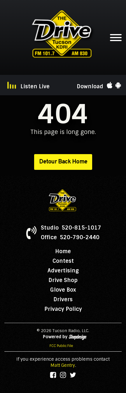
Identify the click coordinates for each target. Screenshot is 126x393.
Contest (63, 261)
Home (63, 251)
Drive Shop (63, 280)
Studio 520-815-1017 (71, 227)
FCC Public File (61, 345)
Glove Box (63, 289)
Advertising (63, 270)
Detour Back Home (63, 162)
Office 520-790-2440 (70, 237)
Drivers (63, 299)
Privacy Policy (63, 309)
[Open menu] (116, 37)
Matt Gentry (62, 365)
